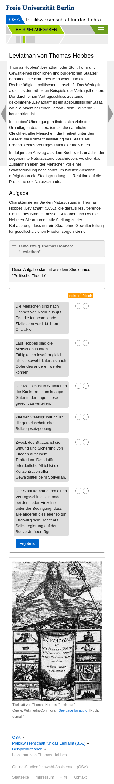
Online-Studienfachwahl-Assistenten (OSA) (50, 766)
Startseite (20, 777)
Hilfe (63, 777)
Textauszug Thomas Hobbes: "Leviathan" (46, 249)
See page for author (73, 710)
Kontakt (80, 777)
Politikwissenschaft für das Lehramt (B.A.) (48, 743)
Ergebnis (27, 543)
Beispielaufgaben (27, 749)
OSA (14, 20)
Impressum (44, 777)
